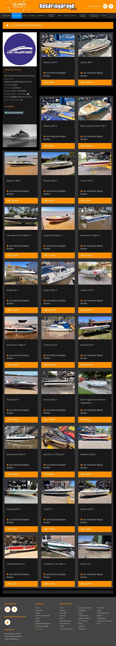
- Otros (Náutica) (83, 621)
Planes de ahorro (65, 623)
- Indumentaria (101, 618)
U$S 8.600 (49, 200)
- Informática (100, 608)
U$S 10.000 (49, 584)
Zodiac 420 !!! (87, 290)
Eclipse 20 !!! (13, 399)
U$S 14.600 (12, 310)
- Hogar (99, 610)
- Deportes (100, 615)
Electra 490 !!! (50, 126)
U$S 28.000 (86, 146)
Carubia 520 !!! (14, 509)
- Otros (98, 623)
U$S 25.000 (49, 365)
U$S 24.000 (13, 419)
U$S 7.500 (49, 82)
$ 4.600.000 (86, 365)
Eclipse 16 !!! (12, 290)
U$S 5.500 (85, 474)
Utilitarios (62, 610)
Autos (61, 608)
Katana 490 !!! (50, 62)
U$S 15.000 (49, 255)
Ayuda (37, 618)
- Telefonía (81, 626)
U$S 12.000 (86, 255)
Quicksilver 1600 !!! (16, 454)
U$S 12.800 (49, 529)
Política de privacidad (41, 626)
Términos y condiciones (42, 615)
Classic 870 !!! (50, 290)
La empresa (38, 610)
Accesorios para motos (84, 608)
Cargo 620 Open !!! (53, 235)
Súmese (37, 613)
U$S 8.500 (49, 146)
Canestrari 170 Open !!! (55, 564)
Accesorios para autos (66, 629)
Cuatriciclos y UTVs (65, 621)
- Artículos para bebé (103, 613)
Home (37, 608)
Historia (37, 621)
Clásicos (62, 626)
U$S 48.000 (50, 310)
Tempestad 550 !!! (16, 564)
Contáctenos (39, 629)
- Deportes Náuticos (84, 618)
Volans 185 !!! (86, 62)
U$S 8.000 (85, 584)
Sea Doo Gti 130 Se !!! (54, 454)
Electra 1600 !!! (51, 180)
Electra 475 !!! (87, 509)
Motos (61, 618)
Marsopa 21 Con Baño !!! (19, 235)
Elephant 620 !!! (88, 454)
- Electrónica (82, 629)
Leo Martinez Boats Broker (55, 74)
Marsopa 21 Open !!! (90, 235)
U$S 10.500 (12, 474)
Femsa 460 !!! (50, 399)
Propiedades (81, 610)
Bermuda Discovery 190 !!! (93, 126)
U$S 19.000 (12, 200)
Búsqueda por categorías (42, 623)
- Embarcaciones (83, 615)
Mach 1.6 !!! (85, 564)
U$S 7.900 (12, 584)
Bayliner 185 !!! (14, 180)
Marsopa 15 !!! (87, 345)
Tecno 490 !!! (86, 180)
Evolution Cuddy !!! (16, 345)
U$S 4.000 (49, 419)
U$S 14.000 (86, 82)
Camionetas (63, 613)
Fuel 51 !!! (48, 509)
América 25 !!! (50, 345)
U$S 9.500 (85, 529)
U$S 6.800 (49, 474)
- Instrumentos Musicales (104, 621)
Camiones (63, 615)
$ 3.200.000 (86, 310)
